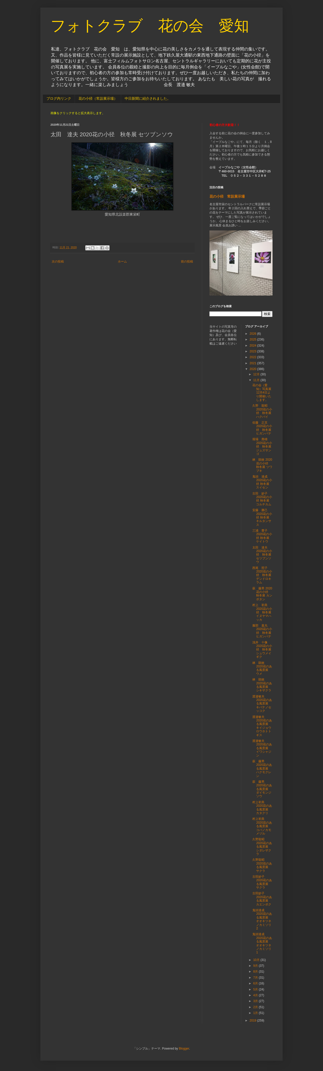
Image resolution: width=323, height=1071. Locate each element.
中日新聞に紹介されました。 (148, 98)
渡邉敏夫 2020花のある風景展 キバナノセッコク (262, 704)
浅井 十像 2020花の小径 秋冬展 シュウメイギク (263, 650)
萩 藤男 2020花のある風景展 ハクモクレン (262, 769)
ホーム (122, 261)
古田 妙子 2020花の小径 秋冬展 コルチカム (262, 499)
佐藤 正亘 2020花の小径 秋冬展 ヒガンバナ (262, 428)
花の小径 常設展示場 (227, 196)
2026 (253, 333)
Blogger (184, 1048)
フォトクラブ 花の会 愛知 (149, 25)
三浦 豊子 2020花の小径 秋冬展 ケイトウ (262, 536)
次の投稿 (58, 261)
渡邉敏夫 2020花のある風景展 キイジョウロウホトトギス (262, 726)
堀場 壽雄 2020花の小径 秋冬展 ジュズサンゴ (262, 446)
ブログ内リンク (58, 98)
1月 (256, 1013)
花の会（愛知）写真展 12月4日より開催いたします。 (263, 392)
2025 (253, 339)
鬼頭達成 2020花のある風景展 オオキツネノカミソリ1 (262, 943)
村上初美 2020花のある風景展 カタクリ (262, 807)
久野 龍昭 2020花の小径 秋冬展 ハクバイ (262, 411)
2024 (253, 345)
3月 (256, 1001)
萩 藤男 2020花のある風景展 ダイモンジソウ (262, 789)
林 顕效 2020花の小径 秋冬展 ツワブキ (262, 465)
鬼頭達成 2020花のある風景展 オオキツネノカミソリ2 (262, 919)
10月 (256, 960)
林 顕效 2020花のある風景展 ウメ (262, 668)
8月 (256, 971)
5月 (256, 989)
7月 (256, 977)
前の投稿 (187, 261)
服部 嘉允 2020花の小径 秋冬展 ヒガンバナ (263, 631)
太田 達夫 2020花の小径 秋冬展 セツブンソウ (262, 555)
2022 (253, 357)
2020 (253, 369)
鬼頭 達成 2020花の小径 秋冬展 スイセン (262, 482)
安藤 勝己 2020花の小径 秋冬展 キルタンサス (262, 517)
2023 (253, 351)
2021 (253, 363)
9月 (256, 966)
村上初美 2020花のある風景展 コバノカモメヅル (262, 826)
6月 (256, 983)
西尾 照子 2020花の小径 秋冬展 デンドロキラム (262, 575)
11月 (256, 380)
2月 (256, 1007)
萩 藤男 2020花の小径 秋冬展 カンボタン (262, 594)
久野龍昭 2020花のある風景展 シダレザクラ (262, 847)
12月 (256, 374)
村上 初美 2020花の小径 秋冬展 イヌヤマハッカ (262, 612)
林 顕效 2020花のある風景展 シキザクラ (262, 685)
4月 (256, 995)
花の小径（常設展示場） (97, 98)
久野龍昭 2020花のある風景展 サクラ (262, 865)
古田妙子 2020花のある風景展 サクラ (262, 882)
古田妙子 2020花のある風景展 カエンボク (262, 899)
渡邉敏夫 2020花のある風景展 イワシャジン (262, 748)
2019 (253, 1020)
